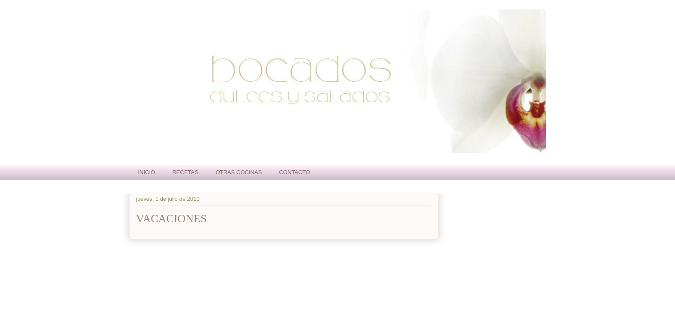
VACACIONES (171, 218)
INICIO (146, 172)
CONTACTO (294, 172)
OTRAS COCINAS (239, 172)
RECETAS (185, 172)
